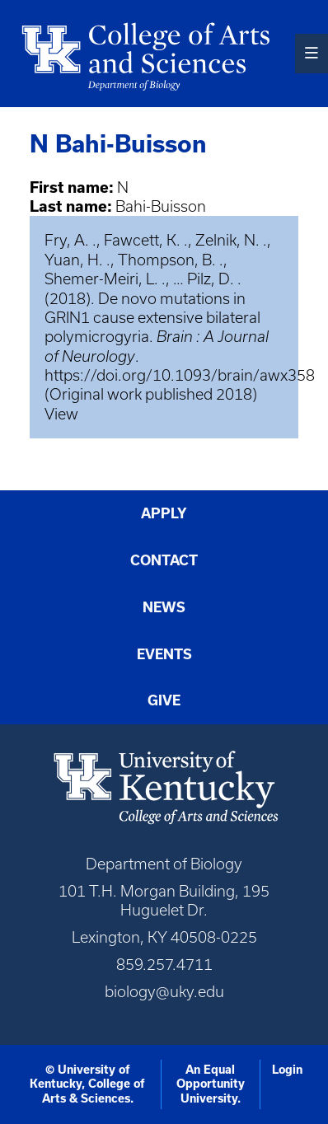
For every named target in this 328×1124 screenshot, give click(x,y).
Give (164, 700)
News (164, 607)
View (61, 414)
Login (287, 1069)
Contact (164, 560)
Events (164, 654)
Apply (164, 513)
